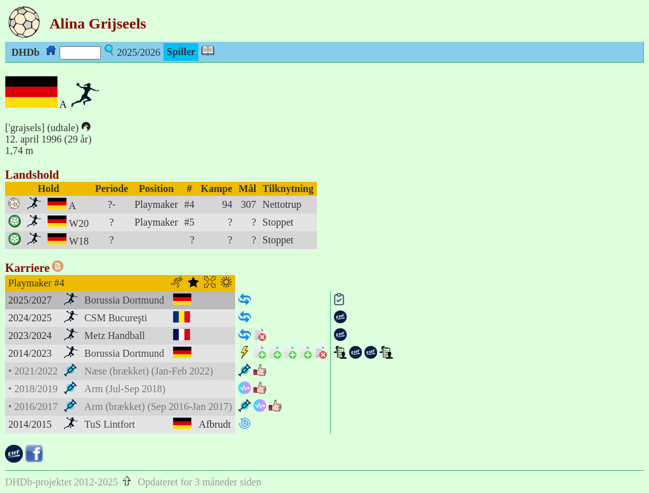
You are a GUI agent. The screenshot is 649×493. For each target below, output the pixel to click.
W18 (79, 241)
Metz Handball (114, 335)
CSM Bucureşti (115, 317)
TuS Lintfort (109, 424)
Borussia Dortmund (124, 300)
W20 (79, 223)
